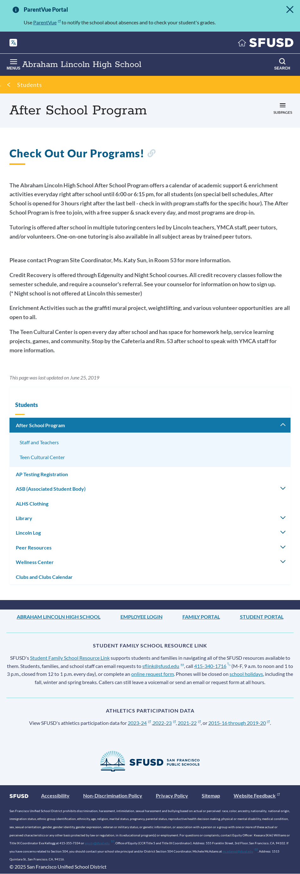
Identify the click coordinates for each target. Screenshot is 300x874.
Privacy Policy (172, 795)
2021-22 (189, 723)
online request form (152, 674)
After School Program (40, 425)
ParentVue (47, 22)
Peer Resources (34, 547)
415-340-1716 (212, 666)
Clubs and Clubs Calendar (44, 577)
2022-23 (164, 723)
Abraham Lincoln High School (59, 617)
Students (29, 84)
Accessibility (55, 795)
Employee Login (141, 617)
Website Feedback (257, 795)
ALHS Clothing (32, 504)
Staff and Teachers (39, 442)
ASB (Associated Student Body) (51, 489)
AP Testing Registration (42, 474)
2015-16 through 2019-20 (239, 723)
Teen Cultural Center (42, 457)
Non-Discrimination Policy (112, 795)
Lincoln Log (28, 533)
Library (24, 518)
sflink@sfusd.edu (163, 666)
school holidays (246, 674)
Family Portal (201, 617)
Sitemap (211, 795)
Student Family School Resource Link (70, 658)
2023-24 (139, 723)
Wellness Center (35, 562)
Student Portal (262, 617)
